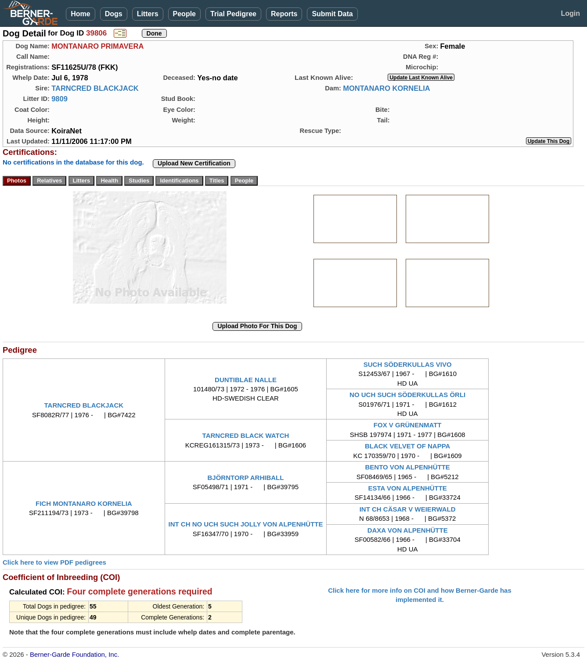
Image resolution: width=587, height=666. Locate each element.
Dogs (113, 14)
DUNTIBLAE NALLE (246, 379)
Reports (284, 14)
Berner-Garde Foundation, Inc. (74, 654)
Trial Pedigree (233, 14)
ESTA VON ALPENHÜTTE (407, 488)
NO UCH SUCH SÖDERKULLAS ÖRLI (407, 394)
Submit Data (332, 14)
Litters (147, 14)
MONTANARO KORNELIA (386, 88)
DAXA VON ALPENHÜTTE (407, 530)
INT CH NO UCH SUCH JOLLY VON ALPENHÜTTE (245, 524)
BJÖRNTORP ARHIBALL (246, 477)
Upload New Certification (194, 163)
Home (80, 14)
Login (570, 13)
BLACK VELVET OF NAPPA (407, 446)
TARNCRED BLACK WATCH (245, 435)
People (184, 14)
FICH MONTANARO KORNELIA (84, 503)
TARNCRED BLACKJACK (95, 88)
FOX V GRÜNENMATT (408, 425)
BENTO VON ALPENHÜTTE (407, 467)
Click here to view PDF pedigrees (54, 562)
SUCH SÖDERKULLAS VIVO (408, 364)
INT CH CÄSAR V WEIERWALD (408, 509)
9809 (59, 99)
